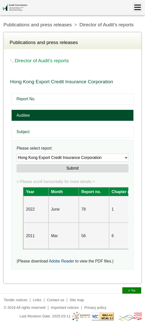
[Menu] (137, 7)
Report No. (25, 99)
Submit (72, 168)
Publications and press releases (38, 24)
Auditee (23, 115)
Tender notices (15, 300)
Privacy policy (95, 308)
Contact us (55, 300)
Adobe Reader (61, 261)
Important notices (65, 308)
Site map (77, 300)
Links (37, 300)
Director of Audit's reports (106, 24)
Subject (23, 132)
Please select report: (34, 148)
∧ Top (131, 290)
